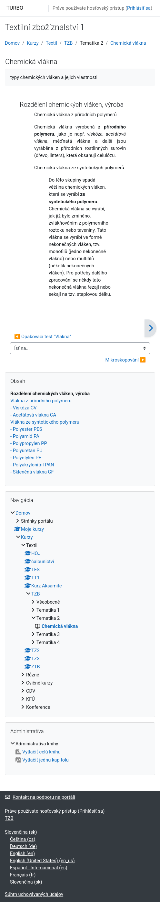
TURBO (14, 8)
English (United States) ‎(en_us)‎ (42, 860)
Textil (51, 43)
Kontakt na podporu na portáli (40, 797)
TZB (68, 43)
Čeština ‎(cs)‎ (22, 839)
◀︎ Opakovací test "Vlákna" (42, 337)
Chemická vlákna (128, 43)
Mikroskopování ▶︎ (125, 360)
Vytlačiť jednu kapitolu (42, 760)
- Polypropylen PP (28, 443)
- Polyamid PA (24, 436)
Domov (12, 43)
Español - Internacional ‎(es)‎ (38, 868)
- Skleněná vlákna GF (32, 472)
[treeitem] (80, 610)
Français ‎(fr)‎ (22, 875)
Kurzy (32, 43)
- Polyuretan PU (26, 450)
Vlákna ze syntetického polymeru (44, 422)
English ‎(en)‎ (22, 853)
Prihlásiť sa (139, 8)
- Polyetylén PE (25, 458)
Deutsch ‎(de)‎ (23, 846)
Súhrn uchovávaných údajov (34, 894)
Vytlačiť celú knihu (38, 752)
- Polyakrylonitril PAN (32, 465)
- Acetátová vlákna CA (33, 415)
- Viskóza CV (23, 408)
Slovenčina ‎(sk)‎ (21, 832)
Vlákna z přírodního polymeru (41, 401)
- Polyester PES (26, 429)
